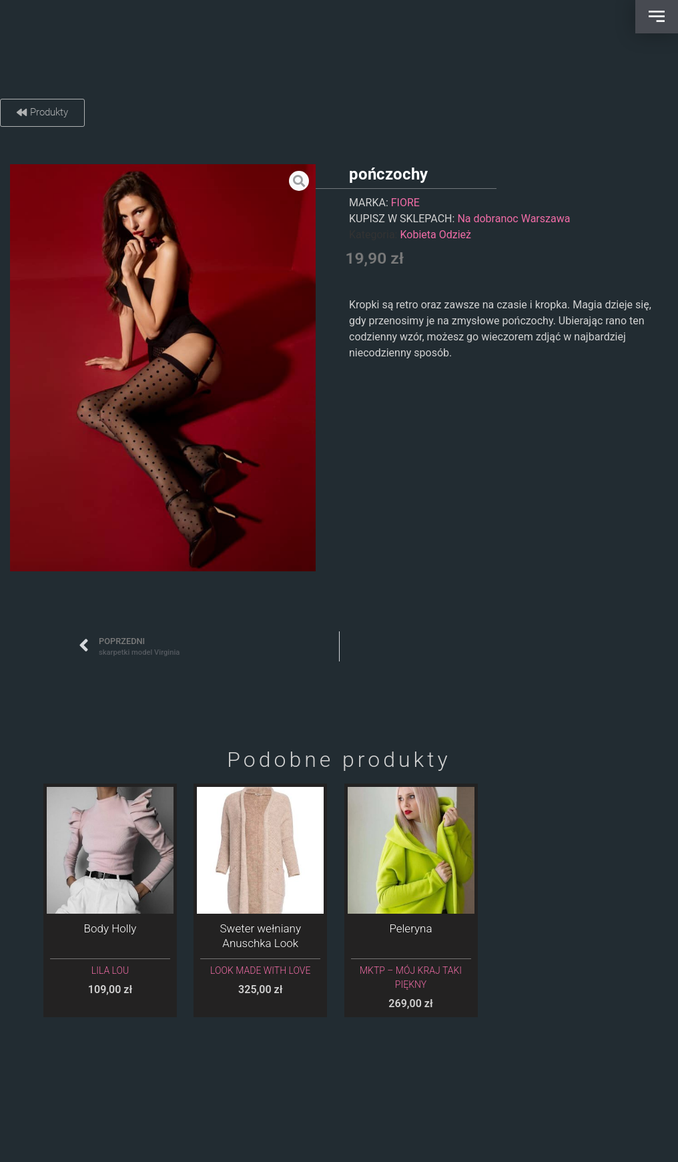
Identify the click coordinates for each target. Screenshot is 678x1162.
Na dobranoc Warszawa (513, 218)
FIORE (405, 202)
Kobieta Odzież (435, 234)
